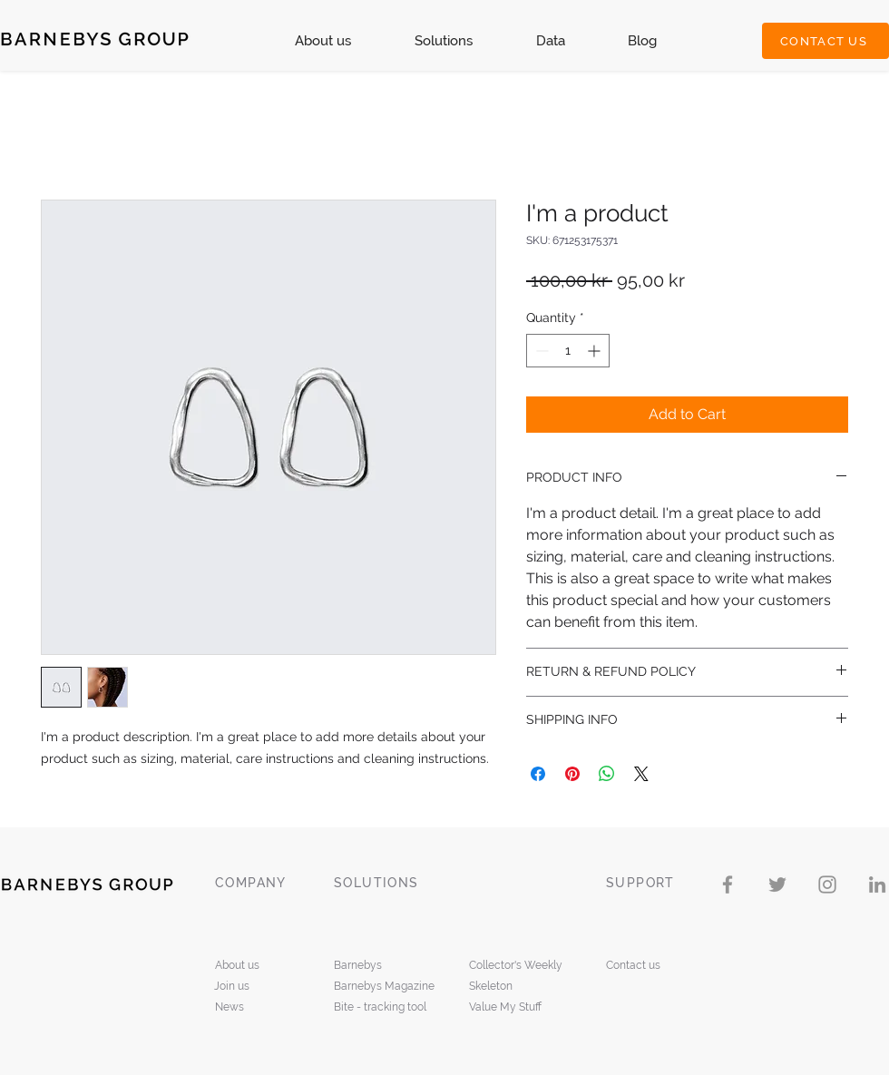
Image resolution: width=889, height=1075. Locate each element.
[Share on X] (641, 774)
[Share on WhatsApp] (607, 774)
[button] (443, 41)
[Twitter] (777, 884)
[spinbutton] (568, 350)
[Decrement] (540, 350)
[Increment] (595, 350)
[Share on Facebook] (538, 774)
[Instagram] (827, 884)
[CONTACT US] (825, 41)
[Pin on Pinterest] (572, 774)
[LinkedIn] (877, 884)
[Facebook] (727, 884)
